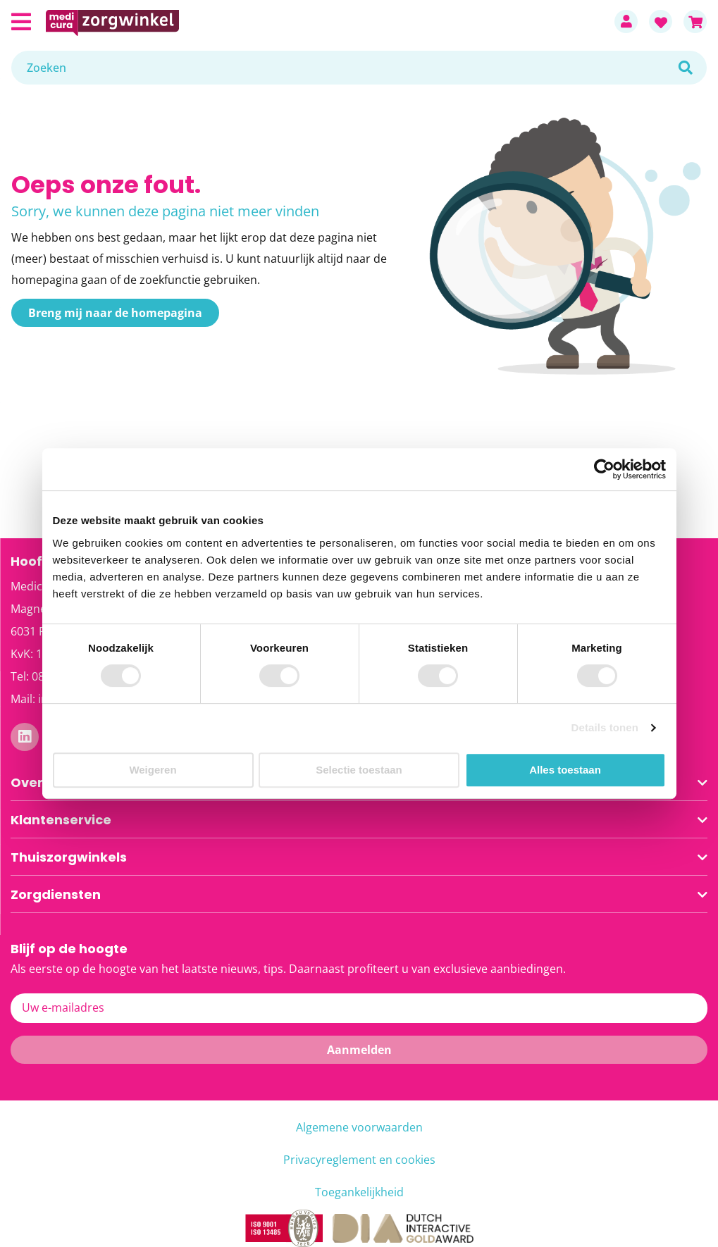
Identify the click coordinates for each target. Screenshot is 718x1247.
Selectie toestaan (359, 770)
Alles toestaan (565, 770)
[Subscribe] (359, 1050)
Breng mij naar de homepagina (115, 313)
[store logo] (322, 21)
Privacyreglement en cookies (359, 1159)
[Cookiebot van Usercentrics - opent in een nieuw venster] (604, 469)
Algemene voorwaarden (359, 1127)
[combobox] (359, 68)
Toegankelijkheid (359, 1192)
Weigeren (152, 770)
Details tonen (604, 727)
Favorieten (660, 21)
